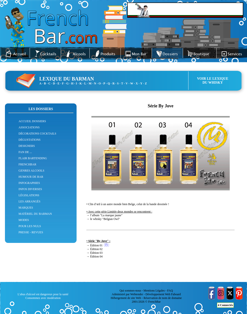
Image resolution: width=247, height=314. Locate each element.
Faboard (176, 294)
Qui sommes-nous (130, 290)
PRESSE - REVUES (31, 232)
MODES (24, 220)
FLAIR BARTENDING (33, 158)
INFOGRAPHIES (29, 183)
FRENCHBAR (27, 164)
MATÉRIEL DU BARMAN (35, 214)
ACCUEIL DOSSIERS (32, 121)
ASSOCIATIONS (29, 127)
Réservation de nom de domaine (163, 298)
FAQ (170, 290)
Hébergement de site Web (126, 298)
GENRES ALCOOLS (31, 170)
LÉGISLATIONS (29, 195)
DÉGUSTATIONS (30, 139)
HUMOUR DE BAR (31, 176)
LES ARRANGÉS (29, 201)
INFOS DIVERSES (30, 189)
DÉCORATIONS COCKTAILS (37, 133)
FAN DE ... (25, 152)
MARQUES (26, 207)
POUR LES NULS (30, 226)
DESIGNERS (27, 146)
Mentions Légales (154, 290)
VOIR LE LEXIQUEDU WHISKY (212, 80)
